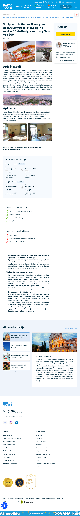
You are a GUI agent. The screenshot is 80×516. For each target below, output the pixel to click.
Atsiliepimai (40, 467)
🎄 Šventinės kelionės (39, 7)
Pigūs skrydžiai (8, 457)
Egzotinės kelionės (9, 448)
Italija (14, 14)
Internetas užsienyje (10, 464)
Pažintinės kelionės (9, 451)
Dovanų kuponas (8, 460)
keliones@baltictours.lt (15, 417)
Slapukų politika (41, 457)
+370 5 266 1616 (13, 411)
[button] (4, 505)
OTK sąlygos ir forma (43, 454)
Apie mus (39, 435)
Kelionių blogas (41, 441)
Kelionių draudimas (9, 454)
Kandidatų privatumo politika (45, 464)
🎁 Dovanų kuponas (52, 7)
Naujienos (39, 445)
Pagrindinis (6, 14)
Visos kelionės (8, 435)
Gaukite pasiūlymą (66, 6)
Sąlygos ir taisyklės (42, 451)
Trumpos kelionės (9, 445)
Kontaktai (39, 438)
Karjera (38, 460)
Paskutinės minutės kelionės (12, 438)
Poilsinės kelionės (9, 441)
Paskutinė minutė (27, 7)
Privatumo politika (42, 448)
